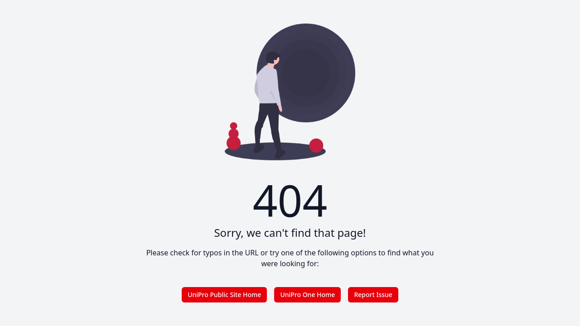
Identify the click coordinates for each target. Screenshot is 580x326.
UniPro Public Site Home (224, 294)
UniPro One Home (307, 294)
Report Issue (373, 294)
